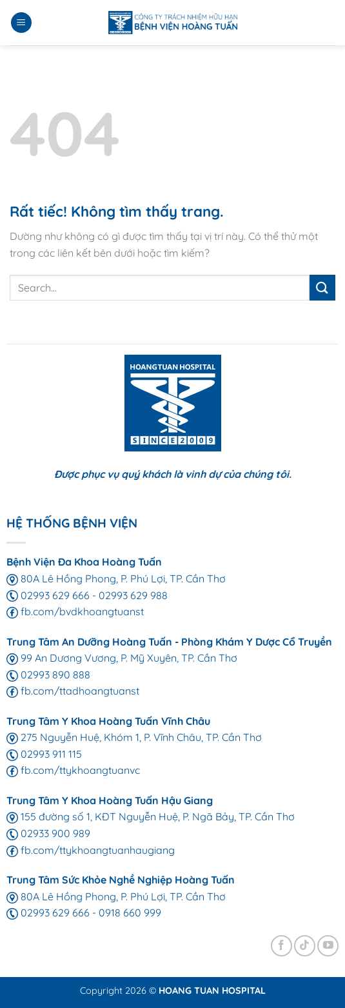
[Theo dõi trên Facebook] (281, 945)
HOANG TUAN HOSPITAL (212, 990)
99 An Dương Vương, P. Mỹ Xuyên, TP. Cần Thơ (121, 657)
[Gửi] (322, 287)
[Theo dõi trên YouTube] (328, 945)
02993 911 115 (44, 753)
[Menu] (21, 23)
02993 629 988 (133, 595)
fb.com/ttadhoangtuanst (72, 690)
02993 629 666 (48, 595)
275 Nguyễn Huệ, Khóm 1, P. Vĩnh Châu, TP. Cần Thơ (134, 737)
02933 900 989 (48, 833)
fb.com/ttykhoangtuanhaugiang (90, 850)
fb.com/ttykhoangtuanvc (73, 770)
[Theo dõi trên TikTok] (304, 945)
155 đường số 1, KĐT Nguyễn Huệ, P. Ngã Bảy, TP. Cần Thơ (150, 816)
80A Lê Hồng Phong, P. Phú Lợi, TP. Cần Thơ (116, 578)
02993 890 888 (48, 674)
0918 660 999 (130, 912)
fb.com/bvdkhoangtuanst (75, 611)
